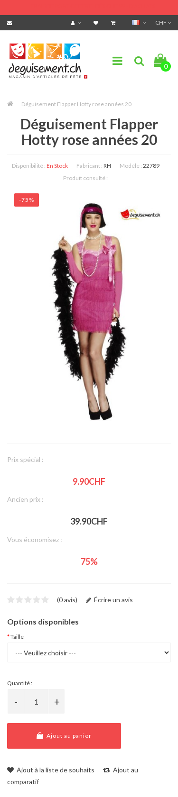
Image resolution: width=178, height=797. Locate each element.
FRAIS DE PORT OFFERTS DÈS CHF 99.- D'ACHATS (93, 5)
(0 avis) (67, 600)
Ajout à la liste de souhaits (50, 770)
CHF (163, 22)
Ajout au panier (64, 735)
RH (107, 165)
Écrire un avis (109, 600)
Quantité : (19, 683)
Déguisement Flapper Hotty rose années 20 (76, 104)
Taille (17, 636)
